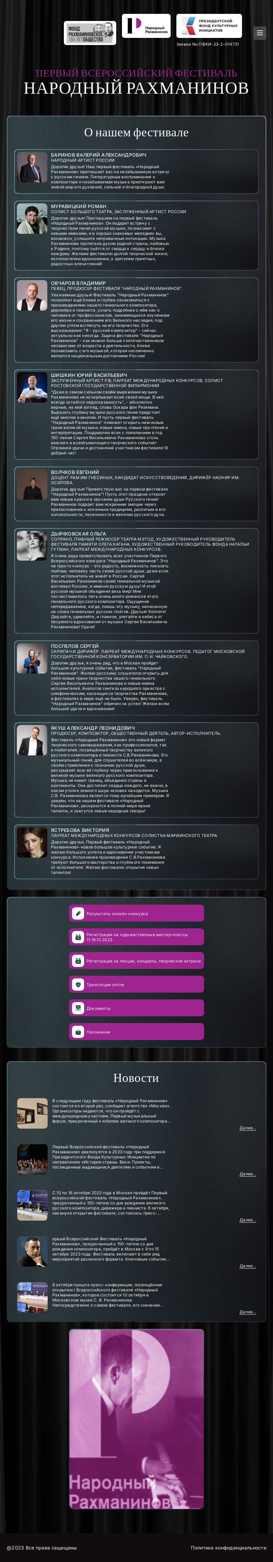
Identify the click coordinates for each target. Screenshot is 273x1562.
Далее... (248, 1127)
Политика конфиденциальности (228, 1547)
